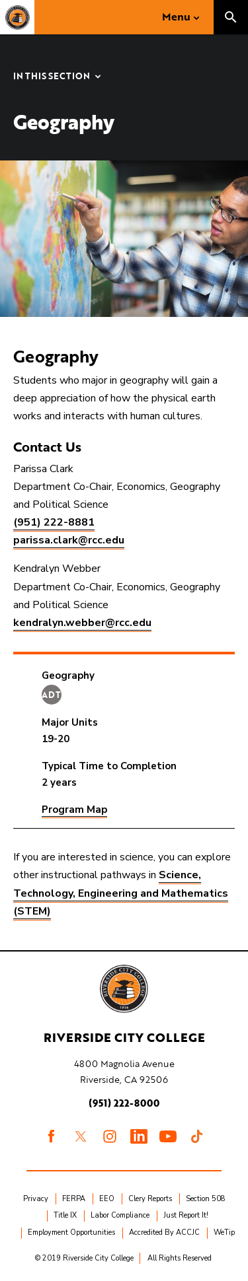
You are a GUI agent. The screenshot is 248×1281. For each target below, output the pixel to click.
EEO (106, 1199)
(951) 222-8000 (124, 1103)
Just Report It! (185, 1215)
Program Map (74, 809)
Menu (176, 16)
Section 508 (206, 1199)
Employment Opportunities (71, 1232)
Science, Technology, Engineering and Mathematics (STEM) (120, 893)
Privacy (35, 1199)
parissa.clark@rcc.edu (68, 540)
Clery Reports (150, 1199)
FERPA (73, 1199)
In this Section (51, 77)
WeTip (224, 1232)
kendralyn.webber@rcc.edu (82, 622)
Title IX (65, 1215)
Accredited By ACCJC (164, 1232)
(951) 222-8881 (54, 522)
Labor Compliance (120, 1215)
